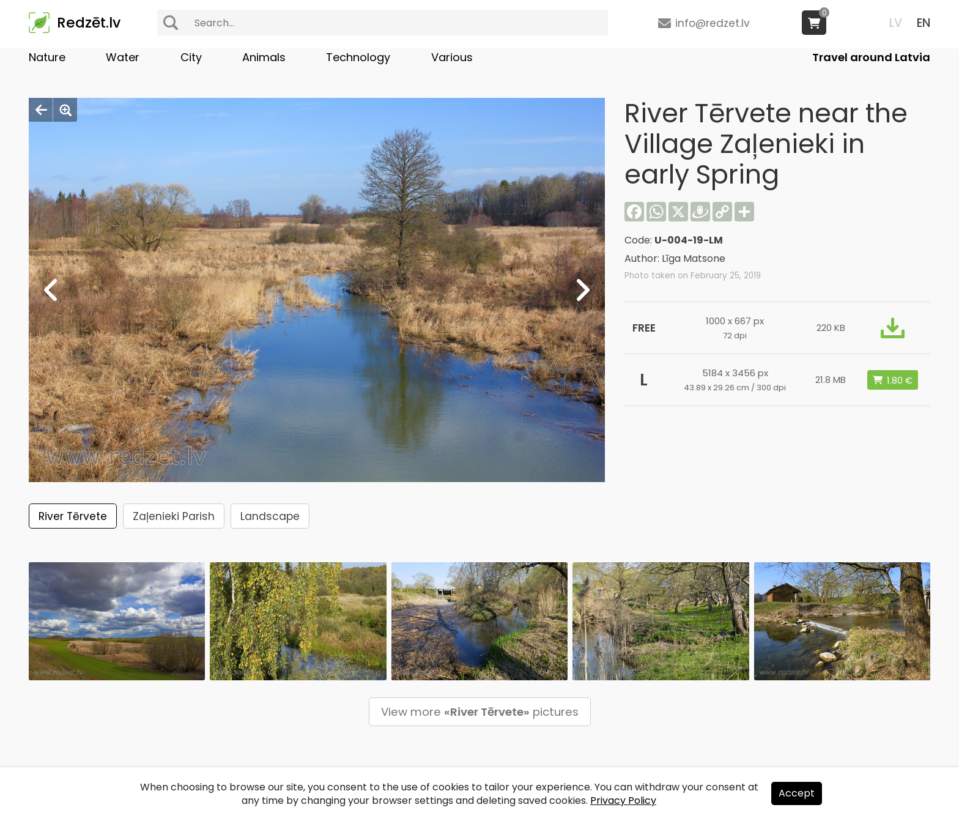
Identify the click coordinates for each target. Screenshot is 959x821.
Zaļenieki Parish (174, 516)
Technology (358, 57)
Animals (264, 57)
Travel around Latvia (871, 57)
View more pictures (480, 711)
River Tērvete (73, 516)
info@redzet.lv (712, 23)
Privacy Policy (623, 800)
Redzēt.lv (88, 22)
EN (923, 23)
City (191, 57)
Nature (47, 57)
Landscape (270, 516)
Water (122, 57)
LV (895, 23)
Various (452, 57)
